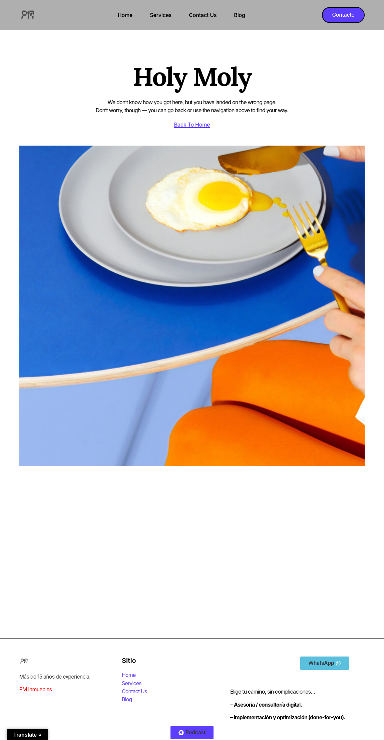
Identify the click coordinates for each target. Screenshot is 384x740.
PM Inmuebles (35, 690)
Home (124, 15)
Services (160, 15)
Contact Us (202, 15)
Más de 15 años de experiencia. (54, 677)
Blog (239, 15)
